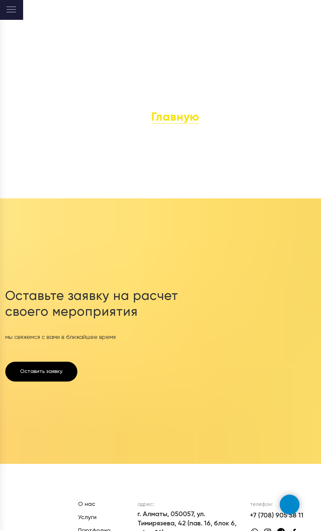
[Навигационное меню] (11, 10)
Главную (175, 117)
